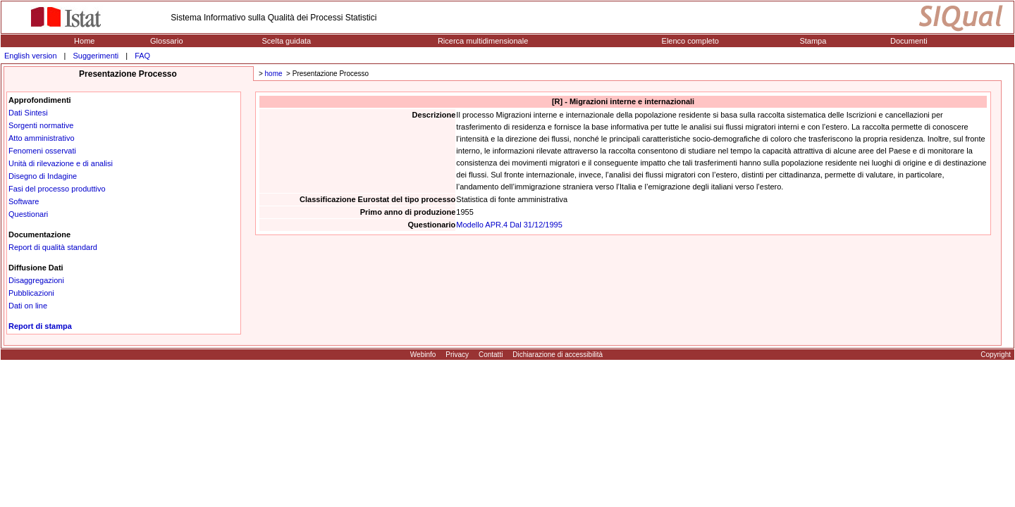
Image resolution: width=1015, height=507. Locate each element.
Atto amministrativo (41, 138)
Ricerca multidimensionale (483, 41)
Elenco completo (690, 41)
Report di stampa (40, 326)
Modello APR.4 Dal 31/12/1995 (509, 224)
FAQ (142, 55)
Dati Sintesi (28, 112)
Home (84, 41)
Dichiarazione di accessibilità (557, 354)
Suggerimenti (95, 55)
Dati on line (27, 305)
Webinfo (423, 354)
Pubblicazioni (31, 293)
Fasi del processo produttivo (57, 188)
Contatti (491, 354)
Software (23, 201)
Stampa (812, 41)
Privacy (457, 354)
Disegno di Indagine (42, 176)
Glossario (166, 41)
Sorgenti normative (40, 125)
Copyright (995, 354)
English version (30, 55)
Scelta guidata (286, 41)
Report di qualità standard (52, 247)
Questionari (28, 214)
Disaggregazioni (36, 280)
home (274, 73)
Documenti (909, 41)
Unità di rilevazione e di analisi (60, 163)
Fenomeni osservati (42, 150)
